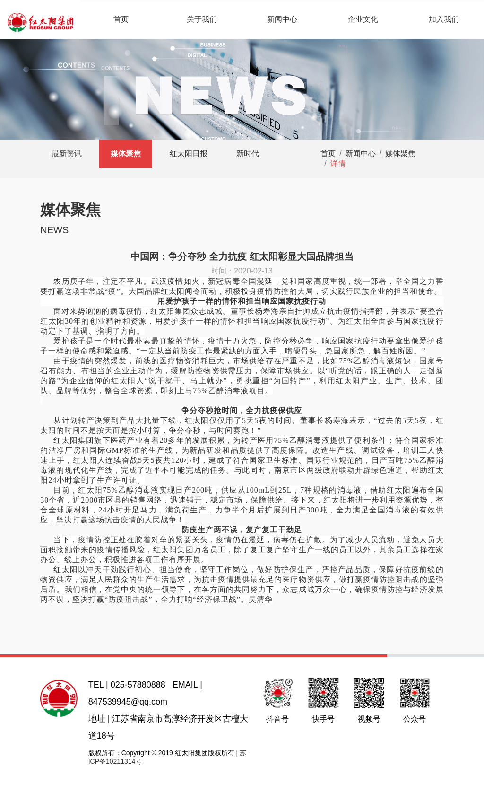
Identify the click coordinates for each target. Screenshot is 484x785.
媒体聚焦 (126, 154)
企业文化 (363, 19)
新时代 (247, 154)
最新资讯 (67, 154)
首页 (121, 19)
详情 (338, 163)
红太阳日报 (188, 154)
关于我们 (202, 19)
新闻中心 (282, 19)
